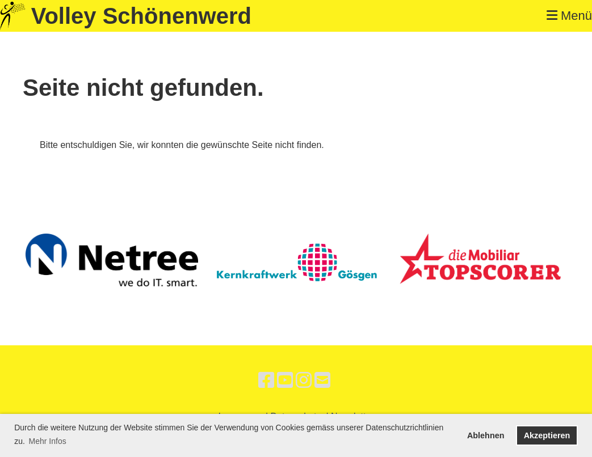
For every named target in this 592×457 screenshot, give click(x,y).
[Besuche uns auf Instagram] (304, 380)
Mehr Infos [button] (47, 441)
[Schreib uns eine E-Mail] (322, 380)
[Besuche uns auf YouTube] (285, 380)
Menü (569, 16)
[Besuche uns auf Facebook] (266, 380)
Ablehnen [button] (486, 435)
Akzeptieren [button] (547, 435)
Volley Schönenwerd (141, 15)
